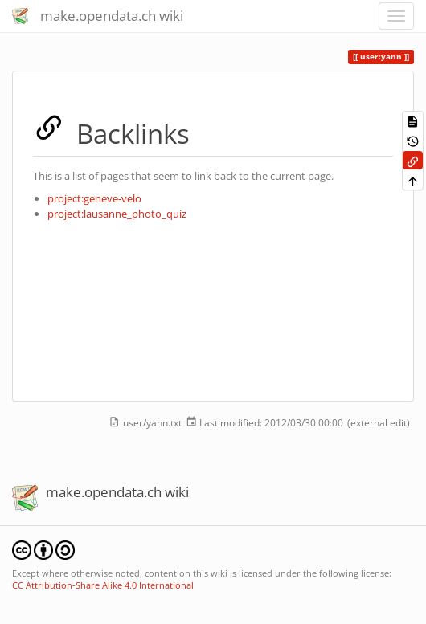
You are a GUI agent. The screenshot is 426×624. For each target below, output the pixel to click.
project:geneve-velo (94, 198)
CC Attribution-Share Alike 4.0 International (103, 585)
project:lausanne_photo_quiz (116, 213)
